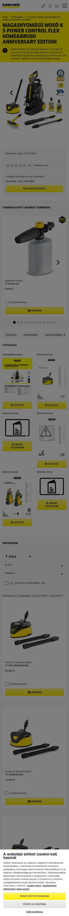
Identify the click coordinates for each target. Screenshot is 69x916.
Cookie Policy (34, 886)
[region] (34, 882)
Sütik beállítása (34, 912)
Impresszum (23, 889)
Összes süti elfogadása (34, 896)
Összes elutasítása (34, 904)
